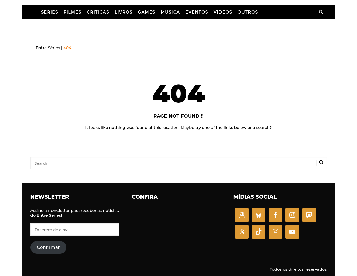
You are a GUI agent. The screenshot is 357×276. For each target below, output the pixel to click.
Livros (123, 11)
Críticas (98, 11)
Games (146, 11)
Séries (49, 11)
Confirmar (48, 246)
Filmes (72, 11)
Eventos (196, 11)
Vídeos (223, 11)
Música (170, 11)
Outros (248, 11)
